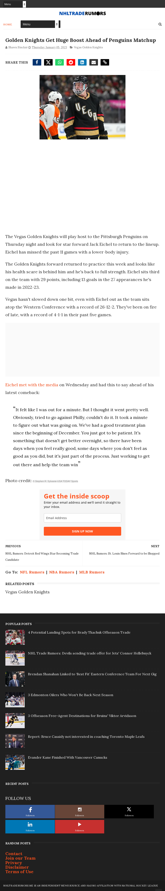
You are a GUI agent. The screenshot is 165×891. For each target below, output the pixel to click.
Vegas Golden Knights (88, 47)
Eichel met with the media (31, 384)
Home (7, 24)
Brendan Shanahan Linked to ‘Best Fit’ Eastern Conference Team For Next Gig (92, 674)
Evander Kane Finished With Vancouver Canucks (67, 757)
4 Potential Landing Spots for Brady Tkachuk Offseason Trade (79, 632)
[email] (82, 518)
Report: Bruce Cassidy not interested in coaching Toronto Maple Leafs (86, 736)
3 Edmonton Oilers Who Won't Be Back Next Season (70, 695)
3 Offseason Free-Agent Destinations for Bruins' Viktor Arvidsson (82, 716)
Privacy (13, 862)
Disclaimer (17, 867)
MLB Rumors (91, 572)
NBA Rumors (61, 572)
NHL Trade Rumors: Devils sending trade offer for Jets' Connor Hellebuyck (89, 653)
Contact (13, 853)
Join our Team (20, 858)
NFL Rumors (32, 572)
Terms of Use (19, 871)
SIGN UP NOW (82, 531)
